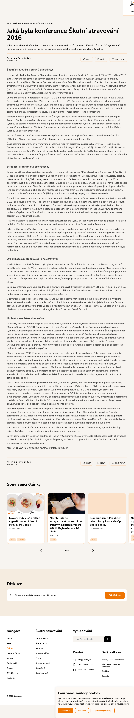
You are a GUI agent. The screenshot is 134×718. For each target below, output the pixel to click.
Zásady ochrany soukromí (113, 660)
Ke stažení (40, 668)
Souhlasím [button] (65, 710)
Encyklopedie (42, 638)
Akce (10, 11)
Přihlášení (106, 3)
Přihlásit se (115, 595)
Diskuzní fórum (30, 11)
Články (18, 11)
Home (9, 638)
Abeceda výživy (42, 653)
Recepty (21, 540)
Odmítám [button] (82, 710)
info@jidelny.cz (82, 659)
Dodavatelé (73, 11)
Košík (117, 3)
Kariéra (63, 11)
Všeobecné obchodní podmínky (111, 665)
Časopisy (106, 676)
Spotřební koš (42, 673)
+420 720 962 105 (83, 664)
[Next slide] (93, 550)
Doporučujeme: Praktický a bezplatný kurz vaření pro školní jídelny (106, 521)
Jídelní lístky (41, 643)
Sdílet (87, 59)
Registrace (93, 3)
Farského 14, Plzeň (83, 669)
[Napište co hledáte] (92, 639)
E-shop (84, 11)
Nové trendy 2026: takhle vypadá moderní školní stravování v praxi (24, 521)
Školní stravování (48, 11)
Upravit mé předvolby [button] (102, 710)
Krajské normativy (44, 663)
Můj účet (121, 11)
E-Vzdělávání (97, 11)
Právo (38, 658)
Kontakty (110, 11)
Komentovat (118, 59)
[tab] (65, 550)
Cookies (105, 671)
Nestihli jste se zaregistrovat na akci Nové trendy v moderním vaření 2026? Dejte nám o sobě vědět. (66, 524)
